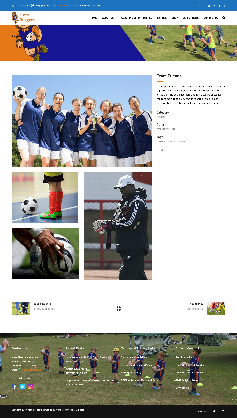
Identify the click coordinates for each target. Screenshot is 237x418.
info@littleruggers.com (31, 370)
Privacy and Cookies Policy (136, 365)
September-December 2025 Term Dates (90, 380)
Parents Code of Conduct (191, 365)
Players (161, 116)
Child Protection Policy (189, 372)
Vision (182, 141)
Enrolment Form (185, 357)
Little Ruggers (201, 36)
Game (173, 141)
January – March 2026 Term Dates (86, 357)
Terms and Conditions (134, 357)
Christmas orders (76, 369)
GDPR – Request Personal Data (139, 380)
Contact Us (182, 388)
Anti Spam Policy (131, 372)
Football (162, 141)
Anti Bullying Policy (187, 380)
